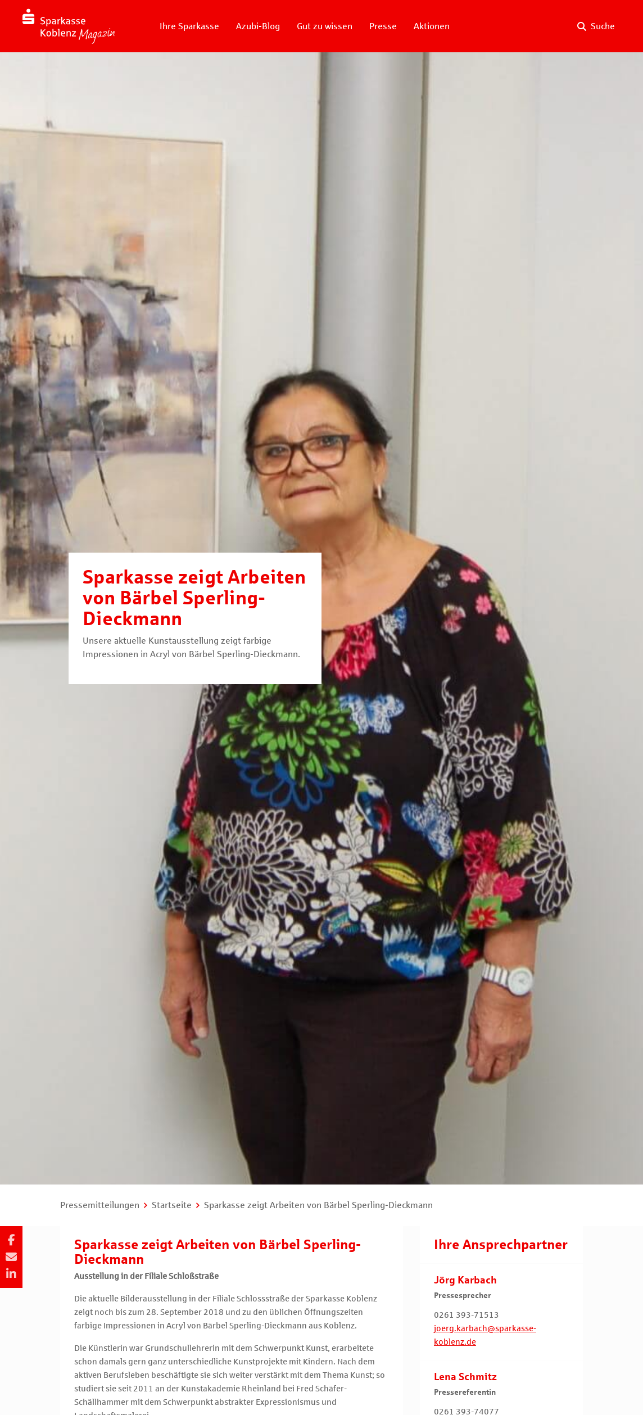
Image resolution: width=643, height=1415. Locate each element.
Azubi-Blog (258, 26)
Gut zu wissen (324, 26)
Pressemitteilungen (99, 1205)
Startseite (172, 1205)
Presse (383, 26)
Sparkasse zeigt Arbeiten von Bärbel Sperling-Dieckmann (318, 1205)
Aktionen (432, 26)
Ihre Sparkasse (189, 26)
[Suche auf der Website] (596, 26)
